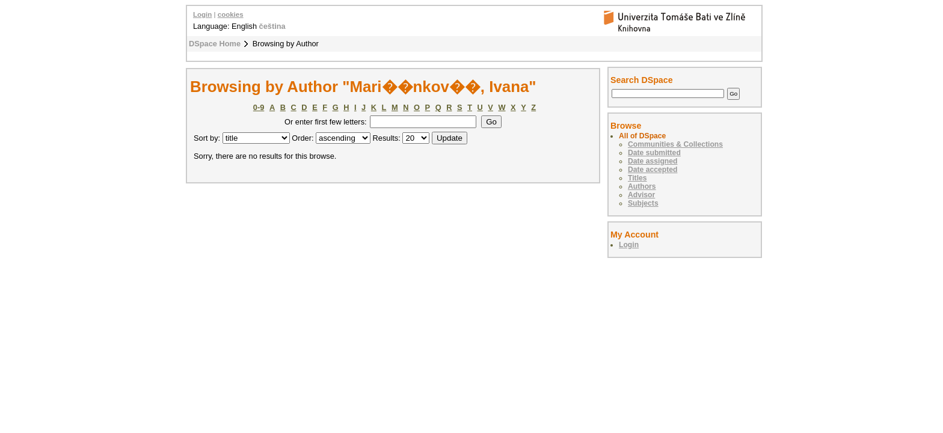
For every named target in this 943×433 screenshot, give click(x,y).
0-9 (259, 107)
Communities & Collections (675, 144)
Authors (642, 186)
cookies (231, 14)
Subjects (643, 203)
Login (202, 14)
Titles (637, 178)
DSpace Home (215, 43)
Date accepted (652, 169)
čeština (272, 26)
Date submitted (654, 153)
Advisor (641, 195)
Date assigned (652, 161)
